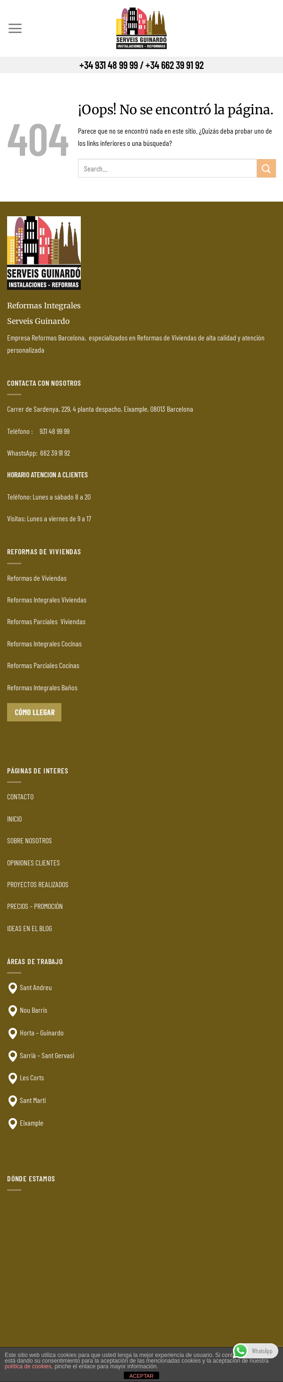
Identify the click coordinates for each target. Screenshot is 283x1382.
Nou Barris (33, 1009)
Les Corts (32, 1077)
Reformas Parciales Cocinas (43, 665)
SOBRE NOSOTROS (29, 840)
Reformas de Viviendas (37, 577)
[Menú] (15, 28)
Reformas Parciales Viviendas (46, 621)
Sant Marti (33, 1099)
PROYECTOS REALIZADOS (38, 884)
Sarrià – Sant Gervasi (47, 1055)
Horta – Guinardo (42, 1032)
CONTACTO (20, 796)
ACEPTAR (141, 1376)
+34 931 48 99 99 (108, 65)
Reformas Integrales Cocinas (44, 643)
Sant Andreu (36, 987)
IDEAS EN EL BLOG (29, 928)
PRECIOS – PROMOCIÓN (35, 905)
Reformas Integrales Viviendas (46, 599)
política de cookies (28, 1366)
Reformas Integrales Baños (42, 687)
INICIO (14, 818)
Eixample (31, 1122)
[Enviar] (266, 168)
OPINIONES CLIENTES (33, 862)
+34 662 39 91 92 (175, 65)
